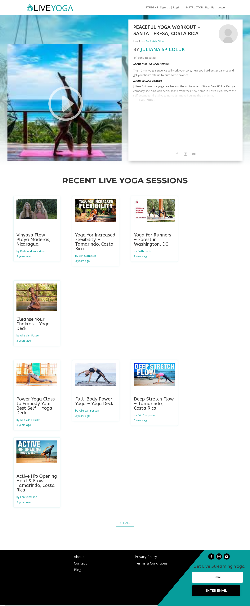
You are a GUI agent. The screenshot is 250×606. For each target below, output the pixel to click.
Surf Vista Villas (155, 41)
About (79, 556)
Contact (81, 563)
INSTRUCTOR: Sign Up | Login (205, 7)
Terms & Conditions (151, 563)
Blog (77, 569)
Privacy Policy (146, 556)
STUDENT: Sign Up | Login (163, 7)
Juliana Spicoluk (163, 49)
